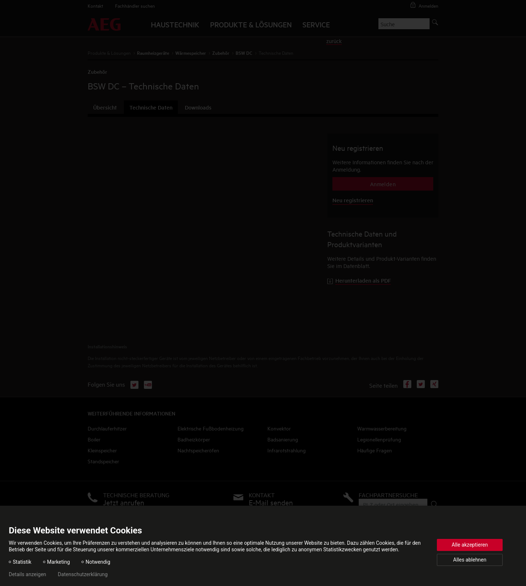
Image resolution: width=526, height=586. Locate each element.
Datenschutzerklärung (82, 574)
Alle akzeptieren (470, 545)
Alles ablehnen (470, 560)
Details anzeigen (27, 574)
